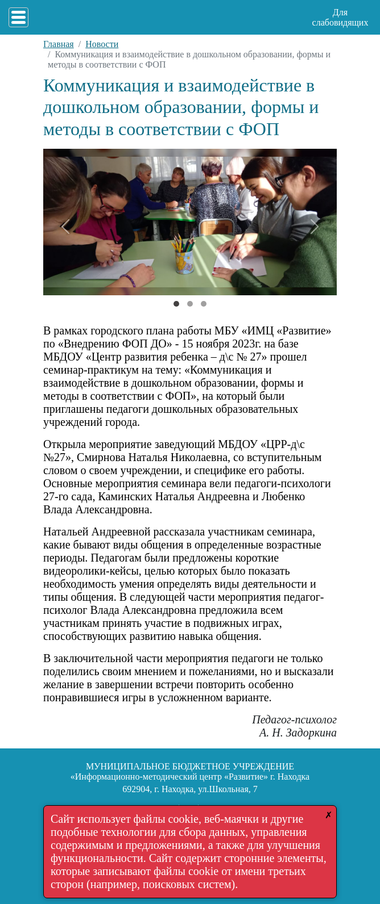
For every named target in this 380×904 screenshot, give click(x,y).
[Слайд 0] (176, 303)
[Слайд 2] (203, 303)
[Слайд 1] (190, 303)
